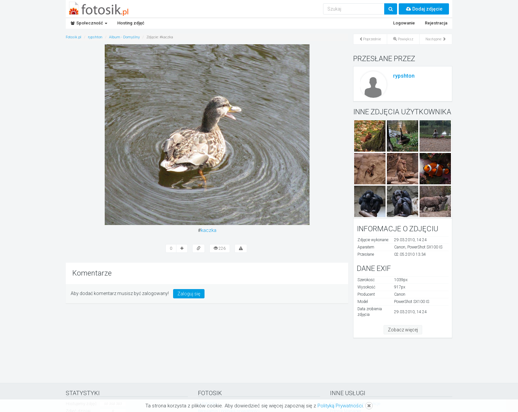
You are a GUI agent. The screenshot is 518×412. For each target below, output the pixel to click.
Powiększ (403, 39)
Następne (436, 39)
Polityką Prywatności (340, 406)
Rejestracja (436, 22)
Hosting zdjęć (130, 22)
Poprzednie (370, 39)
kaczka (208, 230)
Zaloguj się (188, 293)
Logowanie (404, 22)
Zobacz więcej (403, 329)
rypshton (404, 76)
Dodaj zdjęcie (423, 9)
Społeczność (89, 22)
